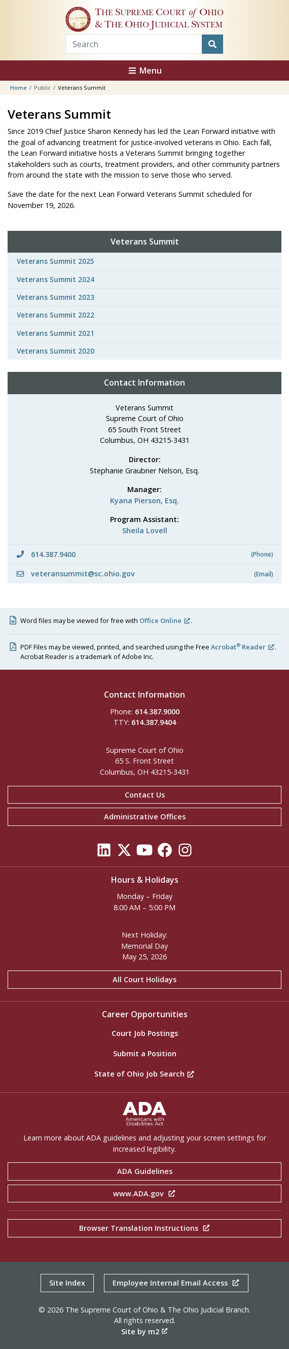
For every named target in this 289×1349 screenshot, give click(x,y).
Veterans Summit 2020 (55, 351)
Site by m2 (144, 1331)
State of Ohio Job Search (144, 1074)
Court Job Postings (145, 1033)
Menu (144, 70)
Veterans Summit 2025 (55, 261)
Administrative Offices (145, 816)
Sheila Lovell (144, 530)
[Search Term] (134, 44)
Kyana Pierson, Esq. (144, 500)
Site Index (67, 1283)
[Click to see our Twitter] (124, 852)
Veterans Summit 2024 (55, 279)
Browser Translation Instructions (144, 1228)
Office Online (165, 620)
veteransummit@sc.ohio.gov (144, 573)
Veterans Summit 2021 (55, 333)
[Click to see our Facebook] (165, 852)
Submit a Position (144, 1053)
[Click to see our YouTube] (144, 852)
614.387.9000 (157, 711)
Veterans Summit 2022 (55, 315)
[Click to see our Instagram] (185, 852)
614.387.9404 (153, 722)
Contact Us (145, 795)
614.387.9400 (144, 554)
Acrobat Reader (243, 646)
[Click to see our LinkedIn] (104, 852)
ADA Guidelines (144, 1171)
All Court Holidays (144, 979)
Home (18, 87)
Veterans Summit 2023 (55, 297)
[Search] (212, 44)
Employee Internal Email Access (176, 1283)
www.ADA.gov (144, 1193)
